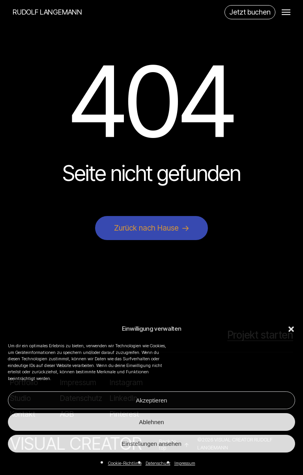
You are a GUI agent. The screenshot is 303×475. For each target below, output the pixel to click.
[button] (291, 329)
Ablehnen (151, 422)
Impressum (184, 463)
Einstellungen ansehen (151, 443)
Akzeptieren (151, 400)
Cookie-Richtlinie (125, 463)
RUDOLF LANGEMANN (47, 12)
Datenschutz (158, 463)
